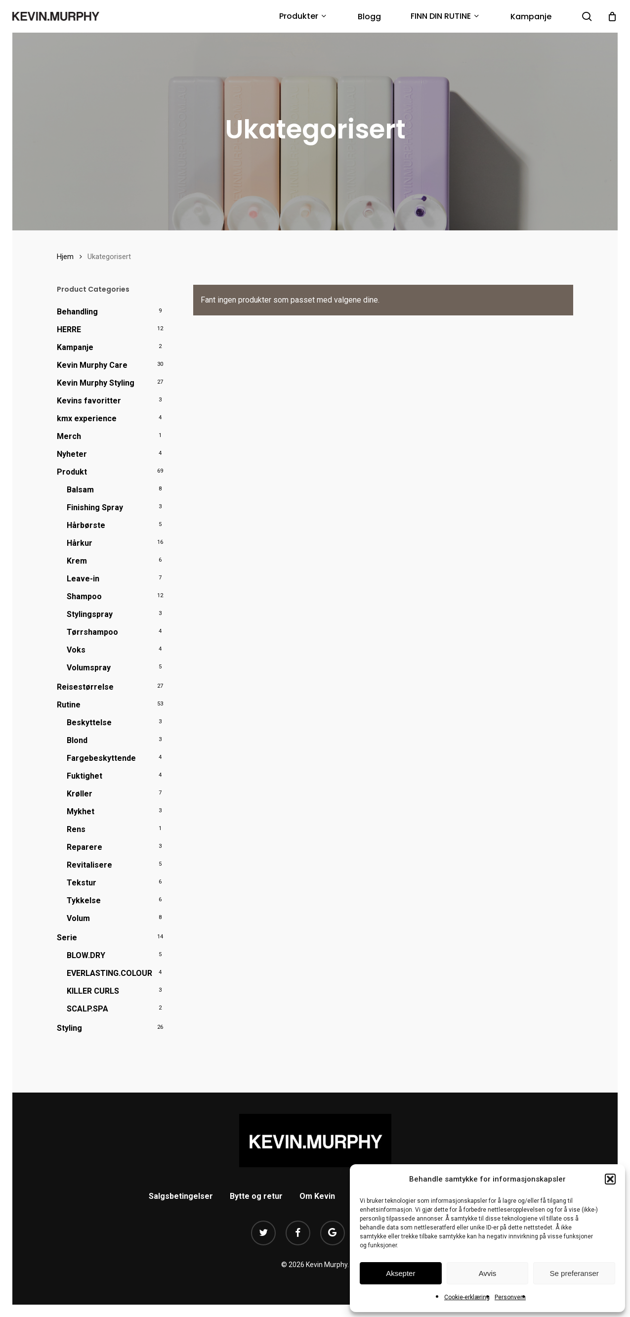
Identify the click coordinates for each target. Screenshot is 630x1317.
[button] (610, 1179)
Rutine (69, 704)
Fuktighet (84, 776)
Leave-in (83, 578)
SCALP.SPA (87, 1008)
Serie (67, 937)
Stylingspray (90, 614)
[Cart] (612, 16)
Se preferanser (574, 1273)
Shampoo (84, 596)
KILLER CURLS (93, 991)
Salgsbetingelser (181, 1196)
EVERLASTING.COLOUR (109, 973)
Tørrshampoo (92, 632)
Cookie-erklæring (467, 1297)
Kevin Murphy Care (92, 365)
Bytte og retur (256, 1196)
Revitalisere (89, 865)
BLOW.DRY (86, 955)
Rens (76, 829)
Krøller (79, 793)
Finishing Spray (95, 507)
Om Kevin (317, 1196)
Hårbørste (86, 525)
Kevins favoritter (89, 400)
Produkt (72, 472)
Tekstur (81, 882)
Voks (76, 650)
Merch (69, 436)
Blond (77, 740)
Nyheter (72, 454)
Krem (77, 561)
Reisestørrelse (85, 687)
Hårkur (79, 543)
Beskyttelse (89, 722)
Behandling (77, 311)
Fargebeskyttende (101, 758)
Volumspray (89, 667)
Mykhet (80, 811)
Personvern (510, 1297)
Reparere (84, 847)
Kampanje (75, 347)
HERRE (69, 329)
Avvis (488, 1273)
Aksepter (400, 1273)
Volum (78, 918)
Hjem (65, 256)
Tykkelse (84, 900)
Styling (69, 1028)
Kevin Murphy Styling (95, 383)
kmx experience (87, 418)
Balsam (80, 489)
